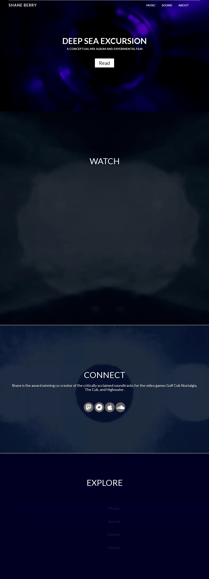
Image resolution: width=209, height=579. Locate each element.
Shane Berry (23, 5)
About (183, 5)
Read (104, 63)
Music (151, 5)
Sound (167, 5)
